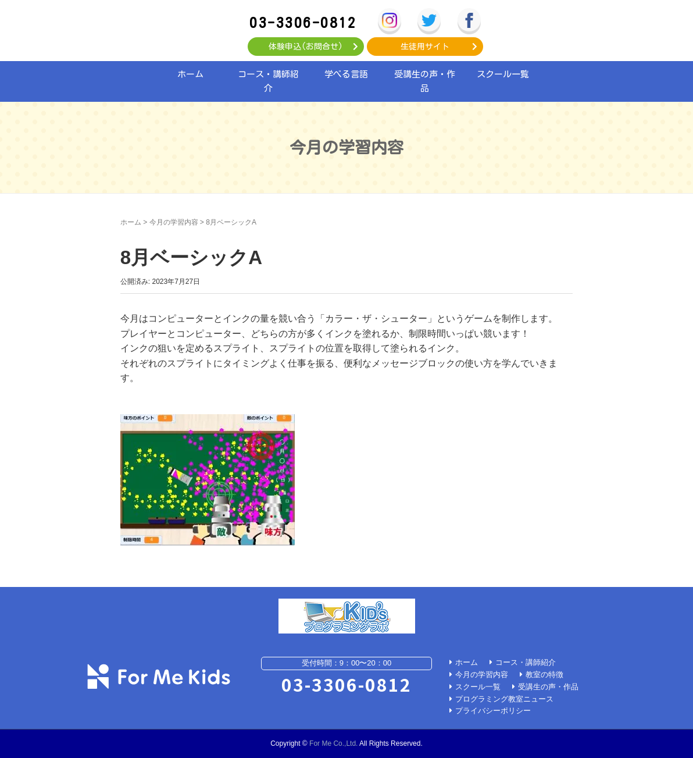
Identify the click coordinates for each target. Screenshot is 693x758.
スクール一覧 (503, 74)
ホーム (190, 74)
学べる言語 (346, 74)
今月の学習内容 (173, 222)
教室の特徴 (544, 674)
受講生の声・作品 (424, 81)
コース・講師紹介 (268, 81)
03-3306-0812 (302, 22)
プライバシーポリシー (493, 710)
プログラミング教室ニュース (504, 699)
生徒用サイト (425, 46)
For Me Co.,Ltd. (333, 743)
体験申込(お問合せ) (306, 46)
